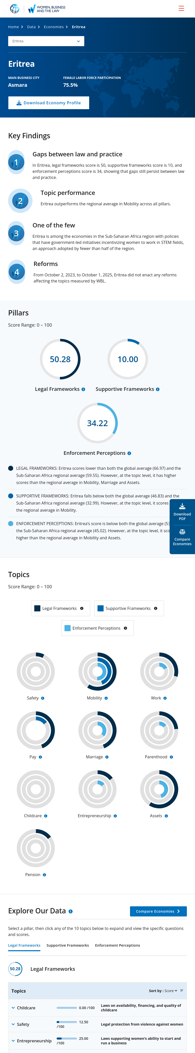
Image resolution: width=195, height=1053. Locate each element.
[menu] (181, 8)
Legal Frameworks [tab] (24, 946)
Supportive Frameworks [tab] (67, 946)
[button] (46, 41)
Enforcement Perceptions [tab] (117, 946)
